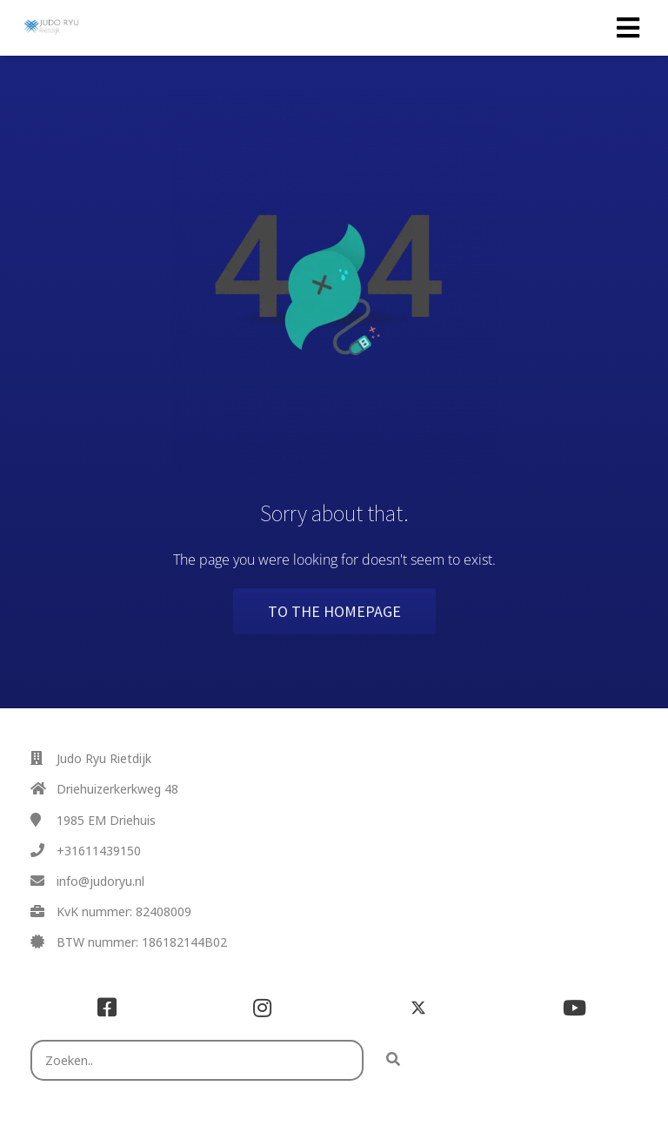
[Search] (393, 1061)
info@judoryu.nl (100, 881)
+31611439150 (99, 850)
